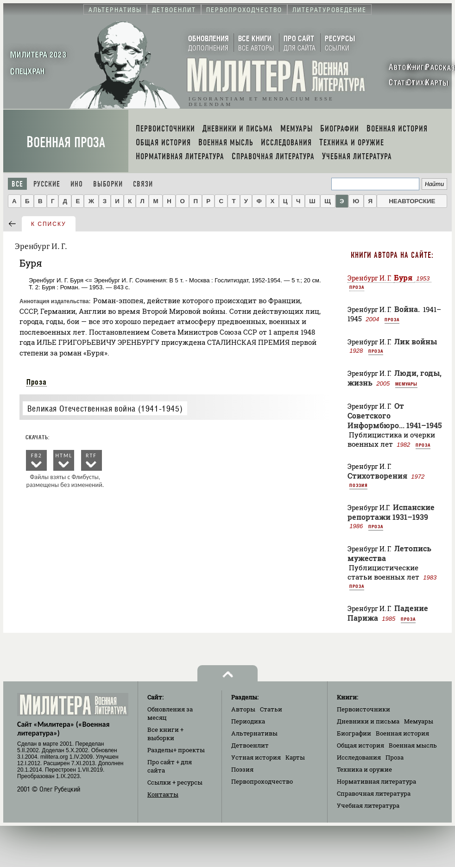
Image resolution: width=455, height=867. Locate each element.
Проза (36, 382)
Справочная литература (374, 793)
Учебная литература (368, 805)
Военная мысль (413, 745)
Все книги (165, 733)
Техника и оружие (364, 769)
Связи (143, 184)
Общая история (360, 745)
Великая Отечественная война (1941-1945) (105, 408)
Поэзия (358, 485)
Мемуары (406, 384)
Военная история (402, 733)
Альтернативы (254, 733)
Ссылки (174, 782)
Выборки (108, 184)
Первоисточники (363, 709)
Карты (295, 757)
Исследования (359, 757)
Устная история (256, 757)
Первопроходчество (262, 781)
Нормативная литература (376, 781)
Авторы (243, 709)
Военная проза (65, 142)
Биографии (354, 733)
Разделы (176, 750)
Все (17, 184)
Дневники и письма (368, 721)
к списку (48, 224)
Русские (46, 184)
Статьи (271, 709)
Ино (76, 184)
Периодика (248, 721)
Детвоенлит (250, 745)
